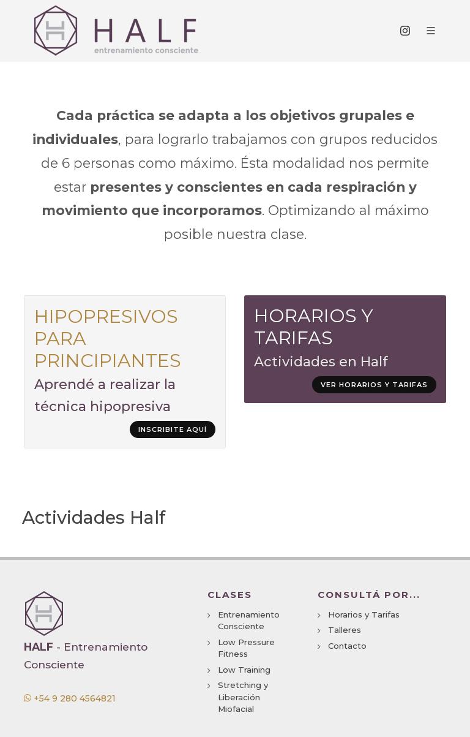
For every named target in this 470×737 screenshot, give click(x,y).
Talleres (344, 630)
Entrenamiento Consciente (249, 621)
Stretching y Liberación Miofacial (243, 697)
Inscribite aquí (172, 429)
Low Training (244, 670)
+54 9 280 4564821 (70, 698)
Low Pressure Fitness (246, 648)
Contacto (347, 646)
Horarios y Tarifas (364, 614)
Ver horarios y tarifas (374, 384)
